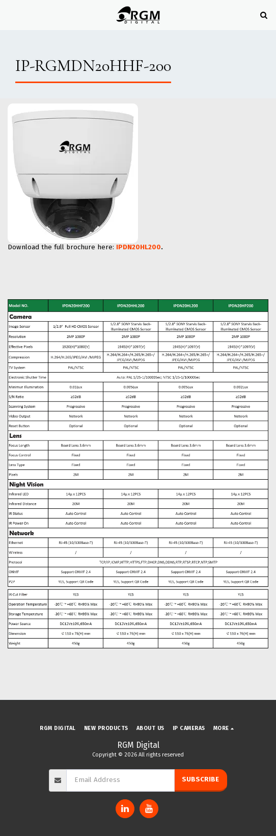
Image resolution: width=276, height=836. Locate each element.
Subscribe (200, 779)
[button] (11, 14)
